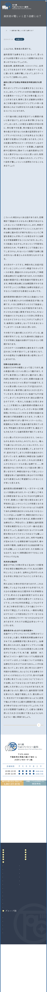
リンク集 (32, 897)
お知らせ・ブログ (35, 890)
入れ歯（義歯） (10, 919)
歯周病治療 (8, 915)
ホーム (6, 30)
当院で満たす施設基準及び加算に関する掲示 (35, 880)
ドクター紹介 (12, 876)
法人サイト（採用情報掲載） (15, 977)
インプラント (9, 940)
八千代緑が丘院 (10, 974)
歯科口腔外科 (9, 933)
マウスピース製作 (32, 915)
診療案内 (9, 903)
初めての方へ (12, 887)
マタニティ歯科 (31, 919)
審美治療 (29, 908)
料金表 (31, 871)
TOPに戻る (23, 729)
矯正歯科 (8, 944)
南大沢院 (8, 966)
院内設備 (9, 882)
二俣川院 (8, 970)
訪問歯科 (29, 923)
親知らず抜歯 (9, 937)
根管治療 (8, 911)
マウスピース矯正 (11, 948)
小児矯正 (8, 952)
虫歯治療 (8, 908)
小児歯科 (8, 923)
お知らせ (14, 30)
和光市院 (8, 962)
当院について (12, 871)
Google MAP (33, 850)
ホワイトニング (31, 911)
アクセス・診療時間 (36, 865)
